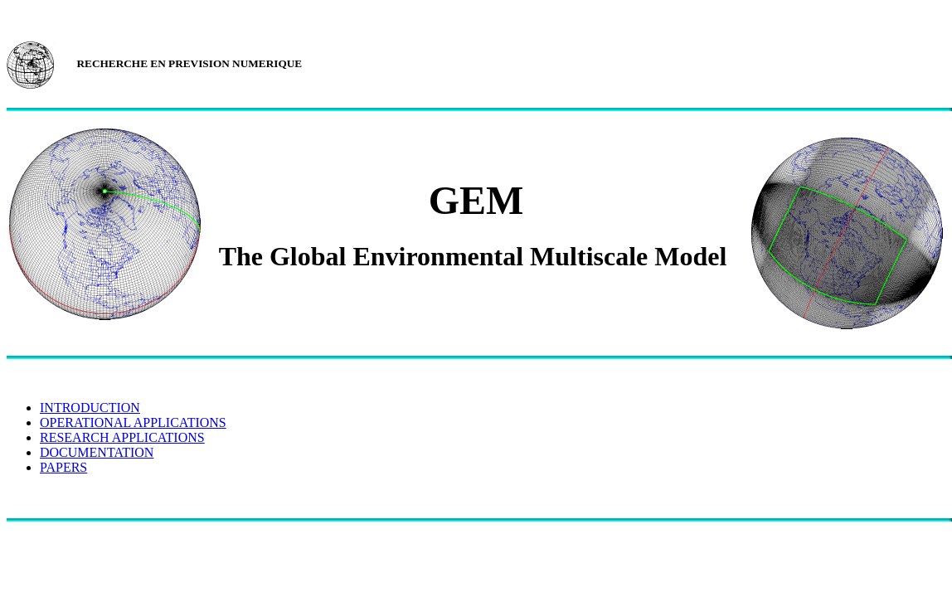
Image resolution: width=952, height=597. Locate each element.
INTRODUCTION (90, 407)
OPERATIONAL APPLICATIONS (133, 422)
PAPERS (63, 467)
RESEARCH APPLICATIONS (122, 437)
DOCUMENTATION (96, 452)
